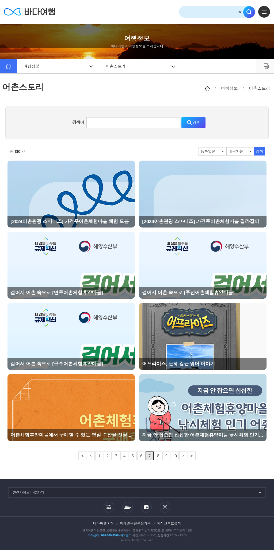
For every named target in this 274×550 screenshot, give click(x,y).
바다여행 (29, 12)
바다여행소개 (103, 523)
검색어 (78, 122)
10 (175, 455)
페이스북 (146, 507)
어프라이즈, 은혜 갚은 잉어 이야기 (178, 364)
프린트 (265, 66)
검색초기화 (240, 12)
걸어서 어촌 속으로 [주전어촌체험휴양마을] (188, 292)
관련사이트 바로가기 (28, 492)
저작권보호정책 (169, 523)
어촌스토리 (140, 66)
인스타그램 (165, 507)
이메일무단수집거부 (135, 523)
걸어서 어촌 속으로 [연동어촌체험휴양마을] (56, 292)
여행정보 (58, 66)
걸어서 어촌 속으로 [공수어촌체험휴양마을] (56, 364)
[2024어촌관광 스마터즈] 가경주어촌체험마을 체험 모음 (69, 221)
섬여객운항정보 (127, 507)
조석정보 (108, 507)
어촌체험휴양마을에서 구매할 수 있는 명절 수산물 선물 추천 (71, 435)
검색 (249, 12)
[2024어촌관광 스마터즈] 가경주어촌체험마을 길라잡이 (200, 221)
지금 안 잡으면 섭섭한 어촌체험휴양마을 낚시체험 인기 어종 (203, 435)
